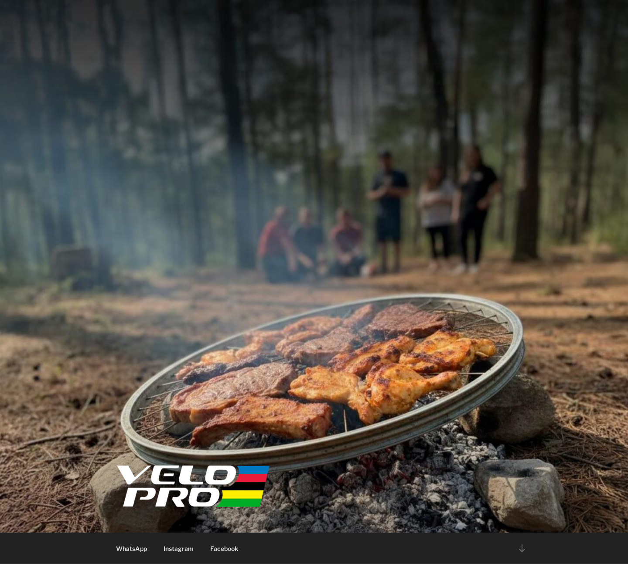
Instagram (179, 548)
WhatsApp (131, 548)
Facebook (224, 548)
